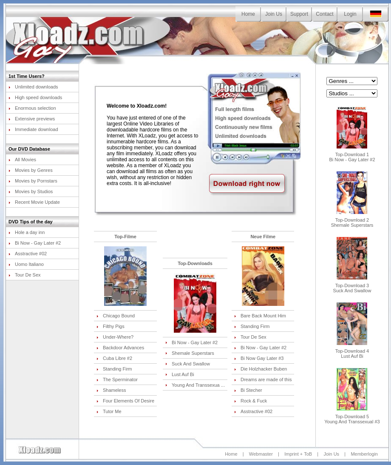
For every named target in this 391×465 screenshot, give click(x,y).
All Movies (22, 159)
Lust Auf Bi (179, 374)
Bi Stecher (248, 390)
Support (299, 14)
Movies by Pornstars (32, 180)
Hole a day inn (26, 232)
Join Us (273, 14)
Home (248, 14)
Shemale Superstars (189, 353)
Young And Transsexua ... (195, 385)
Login (350, 14)
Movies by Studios (30, 191)
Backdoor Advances (120, 347)
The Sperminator (117, 379)
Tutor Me (109, 411)
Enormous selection (32, 108)
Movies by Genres (30, 170)
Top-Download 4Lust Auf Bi (352, 351)
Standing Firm (114, 368)
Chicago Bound (115, 315)
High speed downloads (35, 97)
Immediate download (33, 129)
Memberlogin (364, 453)
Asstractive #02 (27, 253)
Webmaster (261, 453)
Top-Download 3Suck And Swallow (352, 286)
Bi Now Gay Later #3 (259, 358)
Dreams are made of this (263, 379)
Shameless (111, 390)
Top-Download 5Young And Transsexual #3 (352, 417)
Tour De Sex (24, 274)
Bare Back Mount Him (260, 315)
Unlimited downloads (33, 86)
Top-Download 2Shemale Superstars (352, 220)
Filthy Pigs (110, 326)
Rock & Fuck (250, 400)
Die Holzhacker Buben (260, 368)
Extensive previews (31, 118)
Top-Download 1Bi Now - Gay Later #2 (352, 155)
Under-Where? (114, 336)
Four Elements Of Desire (125, 400)
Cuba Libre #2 (114, 358)
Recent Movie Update (34, 202)
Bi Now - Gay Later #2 (34, 242)
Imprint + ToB (298, 453)
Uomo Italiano (26, 264)
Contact (324, 14)
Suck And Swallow (187, 363)
